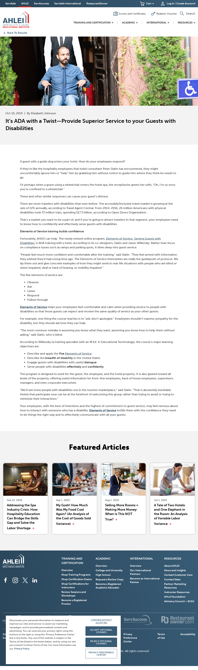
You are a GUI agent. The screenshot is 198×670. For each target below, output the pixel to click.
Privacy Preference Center (130, 638)
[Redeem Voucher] (164, 13)
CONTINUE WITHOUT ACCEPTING (101, 621)
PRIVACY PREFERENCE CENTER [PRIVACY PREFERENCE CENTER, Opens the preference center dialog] (101, 653)
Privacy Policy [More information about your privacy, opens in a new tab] (21, 648)
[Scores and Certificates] (129, 13)
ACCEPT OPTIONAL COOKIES (101, 631)
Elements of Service (78, 353)
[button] (147, 3)
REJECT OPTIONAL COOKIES (101, 642)
